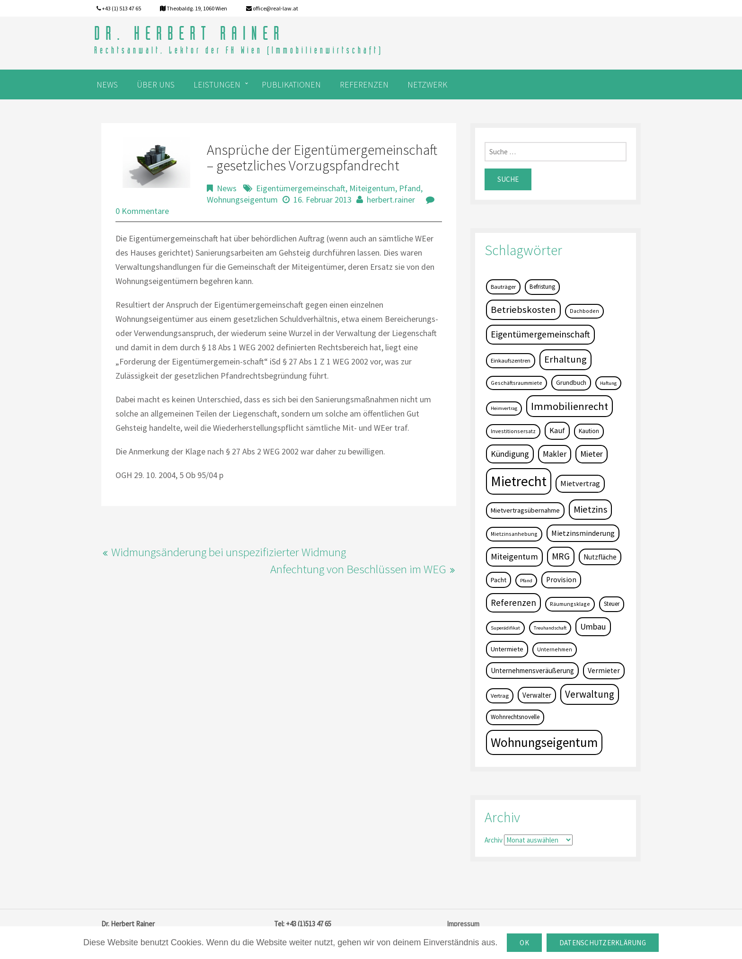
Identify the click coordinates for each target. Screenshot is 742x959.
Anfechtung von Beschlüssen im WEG (358, 569)
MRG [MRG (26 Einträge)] (561, 556)
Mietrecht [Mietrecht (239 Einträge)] (519, 481)
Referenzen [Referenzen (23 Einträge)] (513, 602)
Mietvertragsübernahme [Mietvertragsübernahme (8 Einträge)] (525, 510)
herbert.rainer (391, 199)
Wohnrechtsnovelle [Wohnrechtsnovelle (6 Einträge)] (515, 717)
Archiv (494, 839)
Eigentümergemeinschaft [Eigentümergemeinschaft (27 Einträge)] (540, 334)
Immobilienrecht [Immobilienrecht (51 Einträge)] (569, 406)
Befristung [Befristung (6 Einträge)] (542, 287)
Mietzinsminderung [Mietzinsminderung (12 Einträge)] (583, 533)
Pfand (410, 188)
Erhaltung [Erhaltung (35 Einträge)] (565, 359)
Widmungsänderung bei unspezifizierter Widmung (228, 551)
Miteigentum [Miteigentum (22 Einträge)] (514, 556)
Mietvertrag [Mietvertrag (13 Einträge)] (580, 483)
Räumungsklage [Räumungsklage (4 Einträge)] (570, 603)
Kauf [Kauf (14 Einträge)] (557, 430)
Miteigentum (372, 188)
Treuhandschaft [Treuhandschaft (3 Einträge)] (550, 628)
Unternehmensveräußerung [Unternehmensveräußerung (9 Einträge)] (532, 670)
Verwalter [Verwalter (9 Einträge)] (536, 695)
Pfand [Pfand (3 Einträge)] (526, 580)
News (227, 188)
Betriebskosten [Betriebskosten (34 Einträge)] (523, 309)
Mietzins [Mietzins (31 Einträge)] (590, 509)
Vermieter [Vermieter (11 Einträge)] (604, 670)
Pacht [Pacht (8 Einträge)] (498, 580)
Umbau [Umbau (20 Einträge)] (593, 626)
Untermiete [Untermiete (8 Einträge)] (507, 649)
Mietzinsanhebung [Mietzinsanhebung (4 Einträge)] (514, 533)
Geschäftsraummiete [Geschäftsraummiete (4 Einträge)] (516, 382)
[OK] (730, 943)
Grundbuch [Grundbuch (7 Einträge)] (571, 382)
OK (524, 942)
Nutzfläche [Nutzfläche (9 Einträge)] (600, 556)
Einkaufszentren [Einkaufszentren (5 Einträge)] (510, 360)
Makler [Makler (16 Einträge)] (554, 454)
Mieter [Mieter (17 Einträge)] (591, 454)
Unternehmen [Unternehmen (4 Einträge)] (554, 649)
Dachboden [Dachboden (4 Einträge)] (584, 310)
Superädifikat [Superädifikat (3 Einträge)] (505, 628)
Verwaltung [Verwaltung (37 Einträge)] (589, 694)
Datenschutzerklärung (602, 942)
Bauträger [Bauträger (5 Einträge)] (503, 286)
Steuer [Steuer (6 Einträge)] (611, 604)
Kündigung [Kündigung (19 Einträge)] (510, 453)
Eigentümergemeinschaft (300, 188)
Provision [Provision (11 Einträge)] (561, 579)
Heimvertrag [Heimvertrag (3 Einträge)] (504, 408)
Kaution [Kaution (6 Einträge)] (589, 431)
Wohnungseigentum (242, 199)
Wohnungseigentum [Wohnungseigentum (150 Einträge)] (544, 742)
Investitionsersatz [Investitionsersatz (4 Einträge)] (513, 431)
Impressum (463, 923)
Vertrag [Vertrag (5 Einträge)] (500, 695)
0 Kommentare (142, 210)
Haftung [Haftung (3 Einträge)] (608, 383)
